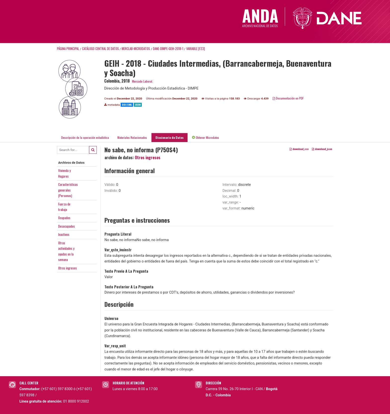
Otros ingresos (67, 267)
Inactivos (63, 234)
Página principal (68, 48)
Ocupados (64, 217)
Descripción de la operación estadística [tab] (85, 137)
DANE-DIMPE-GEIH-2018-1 (168, 48)
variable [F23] (195, 48)
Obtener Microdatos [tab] (205, 137)
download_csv (299, 149)
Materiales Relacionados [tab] (132, 137)
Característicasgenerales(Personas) (68, 190)
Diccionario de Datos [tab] (169, 137)
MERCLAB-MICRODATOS (136, 48)
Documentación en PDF (288, 98)
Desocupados (66, 226)
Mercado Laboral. (142, 81)
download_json (322, 149)
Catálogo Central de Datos (100, 48)
